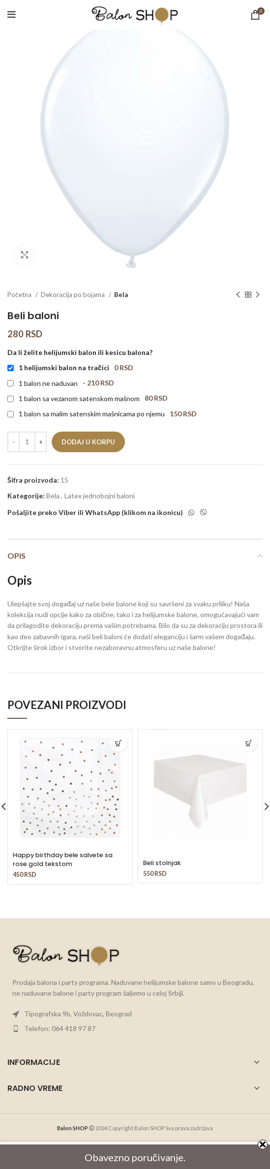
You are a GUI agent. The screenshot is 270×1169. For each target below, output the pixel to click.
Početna (20, 295)
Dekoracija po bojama (73, 295)
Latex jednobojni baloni (99, 495)
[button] (118, 743)
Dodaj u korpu (88, 442)
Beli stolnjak (162, 863)
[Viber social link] (203, 512)
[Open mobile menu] (11, 15)
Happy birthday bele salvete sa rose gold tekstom (63, 859)
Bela (121, 295)
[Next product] (258, 295)
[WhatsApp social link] (191, 512)
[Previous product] (238, 295)
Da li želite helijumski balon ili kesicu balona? (79, 352)
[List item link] (135, 1013)
